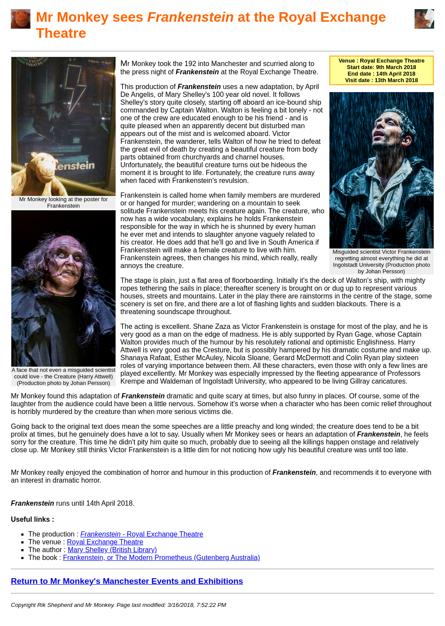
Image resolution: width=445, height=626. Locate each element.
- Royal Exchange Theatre (141, 534)
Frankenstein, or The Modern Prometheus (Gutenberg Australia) (161, 557)
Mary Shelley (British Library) (112, 549)
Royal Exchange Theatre (105, 542)
